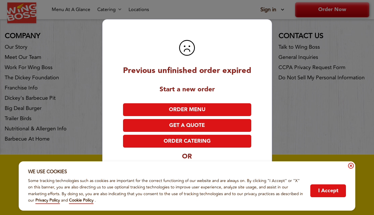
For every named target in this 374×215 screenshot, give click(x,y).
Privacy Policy (47, 200)
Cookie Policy (81, 200)
